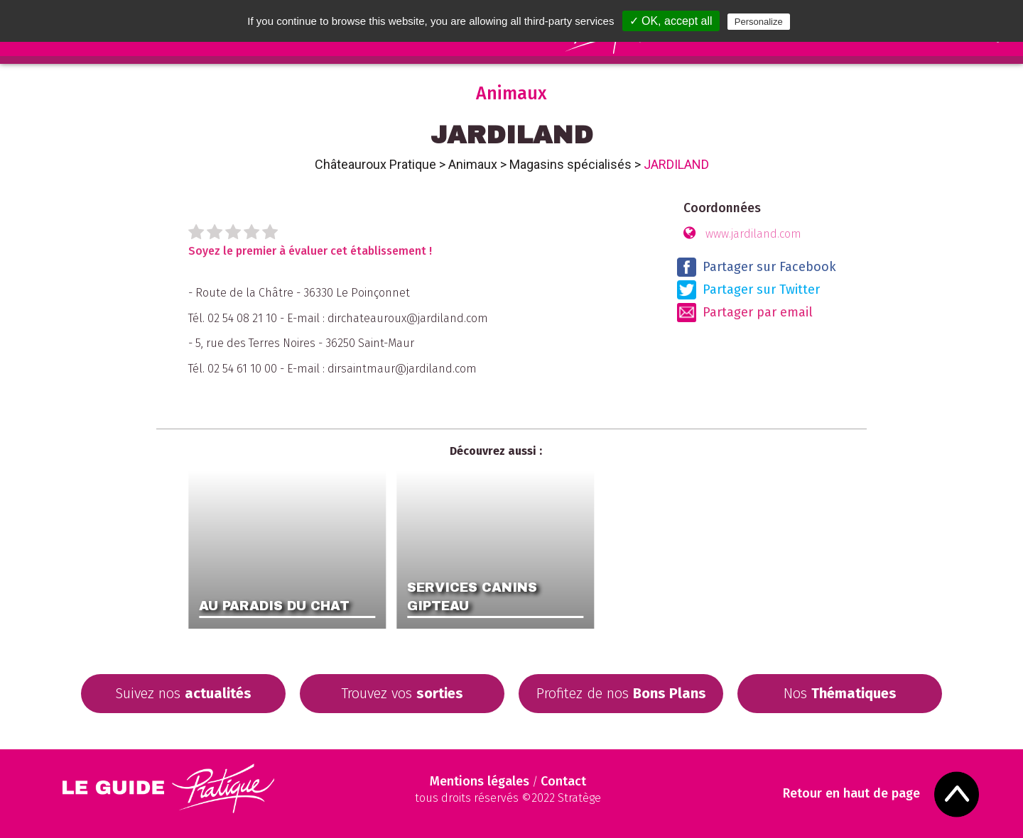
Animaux (472, 164)
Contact (563, 781)
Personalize (759, 21)
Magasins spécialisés (570, 164)
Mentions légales (479, 781)
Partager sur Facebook (756, 267)
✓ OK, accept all (671, 21)
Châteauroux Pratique (375, 164)
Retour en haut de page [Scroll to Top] (851, 793)
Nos (840, 693)
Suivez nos (183, 693)
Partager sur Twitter (748, 289)
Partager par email (745, 312)
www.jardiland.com (753, 234)
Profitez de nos (621, 693)
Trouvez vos (402, 693)
